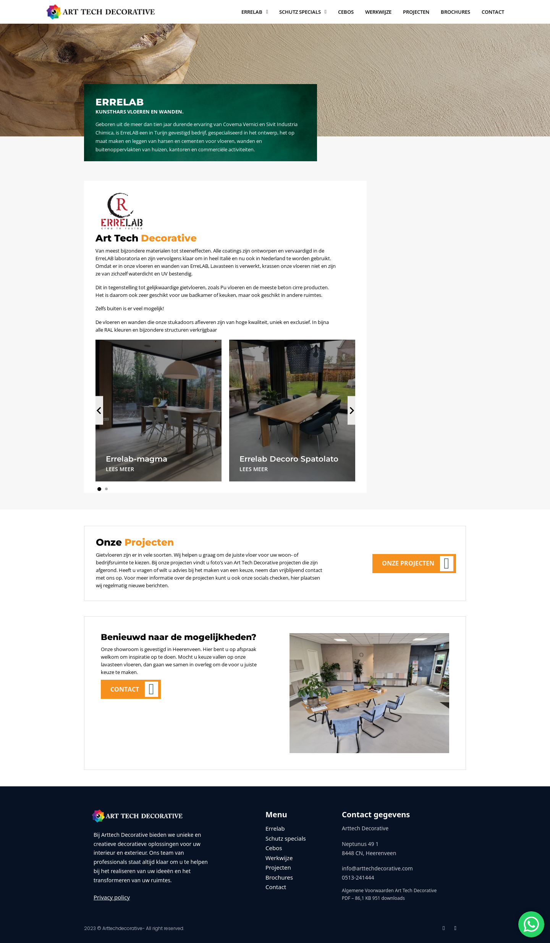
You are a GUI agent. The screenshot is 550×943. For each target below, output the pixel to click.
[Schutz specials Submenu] (326, 11)
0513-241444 (358, 877)
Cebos (346, 11)
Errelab (251, 11)
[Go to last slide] (99, 410)
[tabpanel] (158, 410)
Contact (493, 11)
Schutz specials (300, 11)
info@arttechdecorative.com (377, 868)
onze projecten (175, 562)
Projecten (416, 11)
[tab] (99, 489)
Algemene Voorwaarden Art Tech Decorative (389, 890)
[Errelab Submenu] (267, 11)
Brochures (455, 11)
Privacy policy (112, 897)
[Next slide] (351, 410)
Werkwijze (378, 11)
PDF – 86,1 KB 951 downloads (373, 898)
